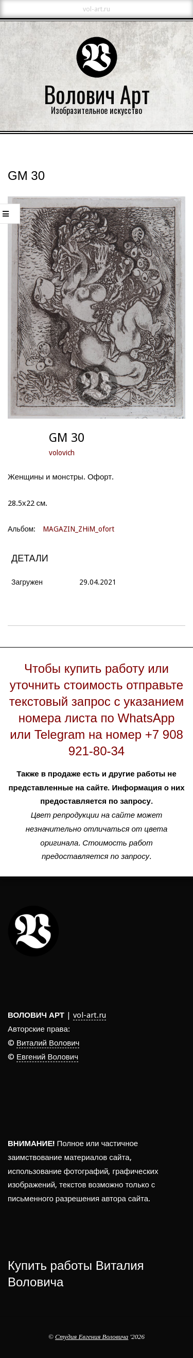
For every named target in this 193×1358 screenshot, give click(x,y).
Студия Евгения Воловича (91, 1336)
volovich (62, 453)
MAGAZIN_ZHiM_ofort (78, 529)
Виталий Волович (47, 1043)
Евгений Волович (47, 1057)
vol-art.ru (89, 1015)
